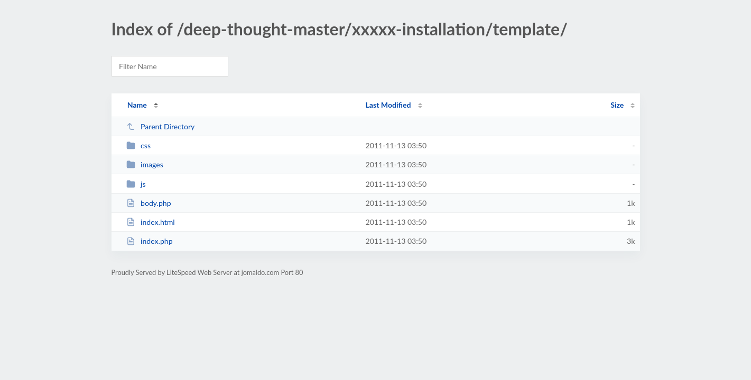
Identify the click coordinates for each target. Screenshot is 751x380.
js (136, 183)
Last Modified (388, 104)
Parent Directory (160, 126)
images (144, 164)
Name (137, 104)
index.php (149, 240)
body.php (148, 202)
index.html (150, 221)
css (138, 145)
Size (617, 104)
